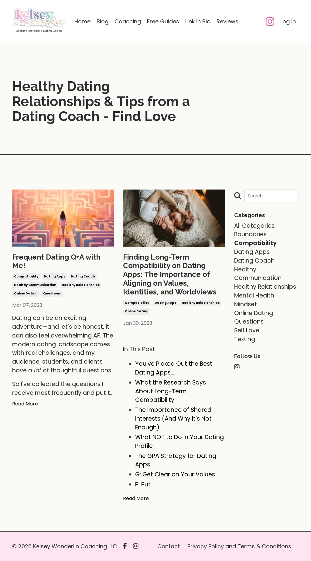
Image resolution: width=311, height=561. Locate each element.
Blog (102, 21)
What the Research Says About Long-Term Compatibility (170, 391)
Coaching (127, 21)
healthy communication (35, 285)
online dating (26, 293)
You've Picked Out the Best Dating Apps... (173, 368)
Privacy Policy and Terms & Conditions (239, 546)
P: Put (143, 484)
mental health (254, 295)
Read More (25, 403)
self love (246, 330)
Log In (288, 21)
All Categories (254, 226)
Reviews (227, 21)
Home (82, 21)
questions (52, 293)
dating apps (54, 276)
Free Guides (163, 21)
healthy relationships (81, 285)
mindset (245, 304)
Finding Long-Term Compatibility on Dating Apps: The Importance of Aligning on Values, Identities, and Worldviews (170, 274)
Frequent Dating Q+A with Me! (56, 261)
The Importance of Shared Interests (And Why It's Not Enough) (173, 419)
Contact (168, 546)
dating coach (83, 276)
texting (244, 339)
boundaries (250, 234)
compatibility (26, 276)
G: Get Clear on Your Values (175, 474)
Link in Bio (197, 21)
